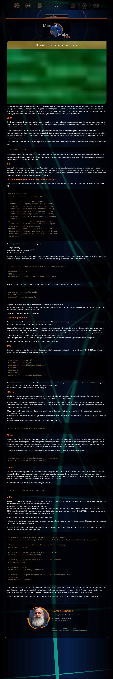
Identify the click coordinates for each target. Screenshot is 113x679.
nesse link (54, 341)
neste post (36, 135)
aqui (50, 517)
